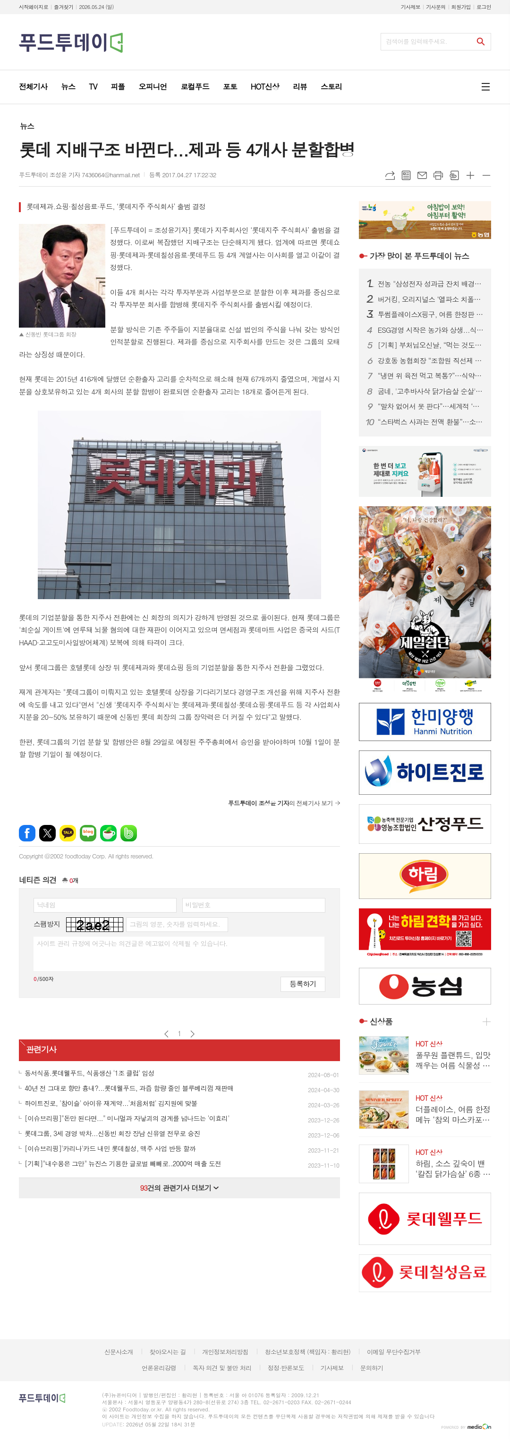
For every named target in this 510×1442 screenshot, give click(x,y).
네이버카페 (108, 833)
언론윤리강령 (159, 1367)
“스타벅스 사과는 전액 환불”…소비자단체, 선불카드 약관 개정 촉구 (431, 422)
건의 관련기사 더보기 (179, 1188)
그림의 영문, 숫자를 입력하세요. (174, 924)
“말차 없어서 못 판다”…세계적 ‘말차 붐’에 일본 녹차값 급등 (431, 406)
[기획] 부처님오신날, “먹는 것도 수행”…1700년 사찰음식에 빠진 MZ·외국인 (431, 345)
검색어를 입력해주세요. (416, 41)
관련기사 (41, 1049)
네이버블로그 (88, 833)
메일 (422, 175)
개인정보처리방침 (225, 1351)
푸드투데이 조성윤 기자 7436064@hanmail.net (79, 174)
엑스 (47, 833)
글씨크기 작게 (486, 175)
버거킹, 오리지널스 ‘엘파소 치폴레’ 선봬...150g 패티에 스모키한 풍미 (431, 299)
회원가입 (461, 6)
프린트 (438, 175)
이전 (166, 1034)
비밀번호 (198, 904)
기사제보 (410, 6)
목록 (406, 175)
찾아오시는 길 (168, 1351)
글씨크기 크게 (470, 175)
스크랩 (454, 175)
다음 (192, 1034)
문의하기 (371, 1367)
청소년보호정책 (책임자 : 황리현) (307, 1351)
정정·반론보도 (286, 1367)
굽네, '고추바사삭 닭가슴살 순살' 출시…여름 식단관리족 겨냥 (431, 391)
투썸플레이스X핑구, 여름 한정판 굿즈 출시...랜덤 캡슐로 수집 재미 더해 (431, 314)
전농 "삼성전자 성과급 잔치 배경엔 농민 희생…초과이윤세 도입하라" (431, 283)
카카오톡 (68, 833)
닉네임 (46, 904)
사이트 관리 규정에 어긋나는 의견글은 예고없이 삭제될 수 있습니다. (132, 943)
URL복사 (390, 175)
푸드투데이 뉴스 (419, 256)
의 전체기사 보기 (280, 803)
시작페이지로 (33, 6)
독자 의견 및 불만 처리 (222, 1367)
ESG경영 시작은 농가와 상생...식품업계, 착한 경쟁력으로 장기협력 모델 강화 (431, 330)
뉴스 (27, 126)
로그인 (483, 6)
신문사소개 (118, 1351)
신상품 (381, 1021)
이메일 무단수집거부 (394, 1351)
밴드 (128, 833)
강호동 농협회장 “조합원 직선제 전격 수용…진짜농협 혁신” (431, 360)
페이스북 (27, 833)
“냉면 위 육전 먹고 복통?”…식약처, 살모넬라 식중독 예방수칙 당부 (431, 375)
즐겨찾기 (63, 6)
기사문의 (435, 6)
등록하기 (302, 984)
